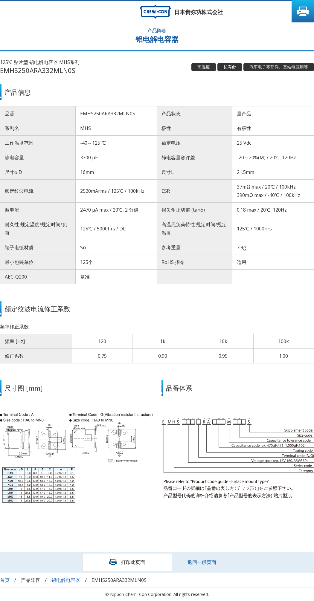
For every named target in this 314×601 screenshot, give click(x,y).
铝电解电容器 (65, 580)
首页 (5, 580)
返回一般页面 (202, 562)
